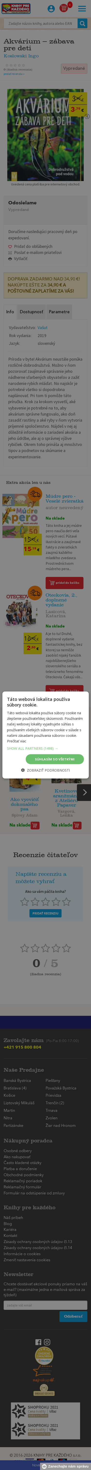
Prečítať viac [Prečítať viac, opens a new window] (16, 741)
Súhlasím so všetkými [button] (55, 759)
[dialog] (45, 735)
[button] (45, 748)
